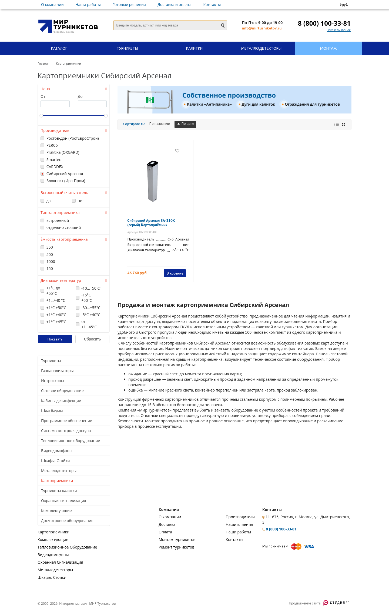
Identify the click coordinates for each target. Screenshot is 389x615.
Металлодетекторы (58, 470)
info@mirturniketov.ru (261, 28)
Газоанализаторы (57, 370)
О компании (52, 4)
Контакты (212, 4)
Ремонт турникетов (176, 547)
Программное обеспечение (66, 420)
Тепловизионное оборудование (70, 440)
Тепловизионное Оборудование (67, 547)
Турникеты (51, 360)
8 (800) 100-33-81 (324, 23)
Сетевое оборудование (62, 390)
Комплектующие (56, 510)
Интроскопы (52, 380)
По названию (159, 123)
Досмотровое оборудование (67, 520)
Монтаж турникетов (177, 539)
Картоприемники (57, 480)
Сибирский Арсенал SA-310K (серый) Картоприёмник (151, 222)
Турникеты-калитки (59, 490)
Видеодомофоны (56, 450)
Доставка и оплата (174, 4)
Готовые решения (129, 4)
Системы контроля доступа (66, 430)
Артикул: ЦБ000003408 (142, 232)
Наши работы (88, 4)
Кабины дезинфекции (61, 400)
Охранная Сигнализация (60, 562)
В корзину (174, 273)
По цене (185, 123)
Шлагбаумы (52, 410)
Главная (43, 63)
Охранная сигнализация (63, 500)
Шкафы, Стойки (55, 460)
